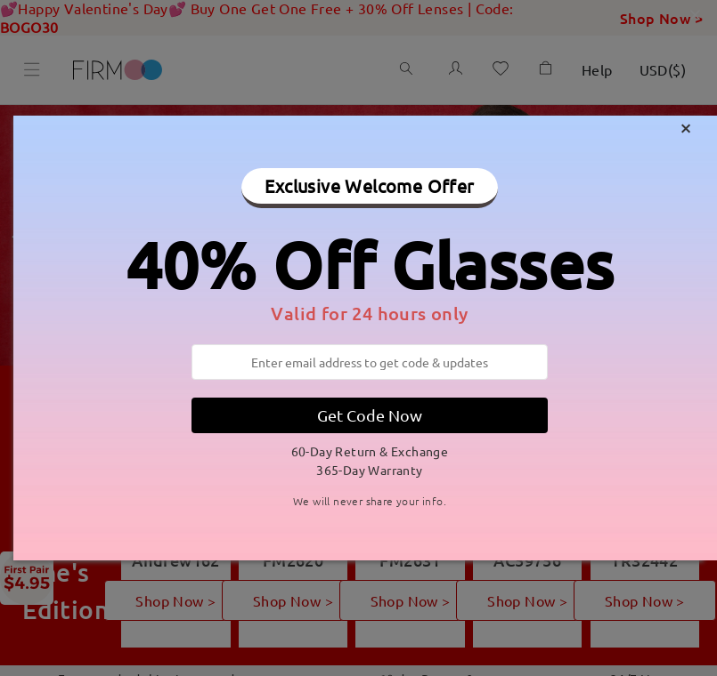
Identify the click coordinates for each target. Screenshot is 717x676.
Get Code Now (369, 415)
